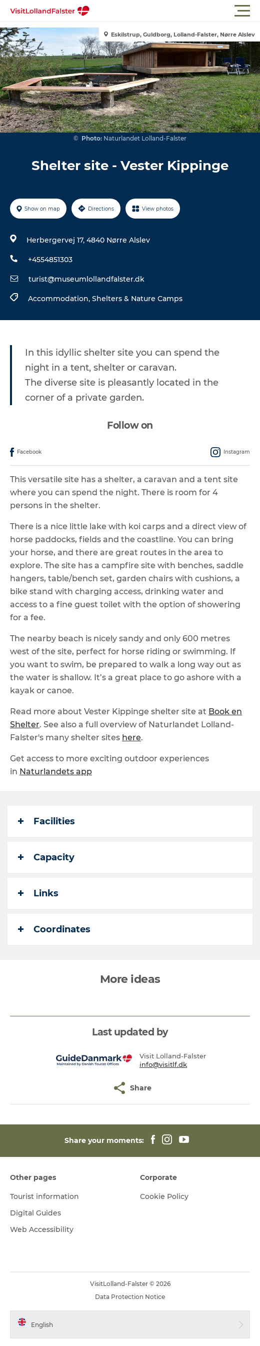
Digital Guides (35, 1212)
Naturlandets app (56, 771)
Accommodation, (60, 298)
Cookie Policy (164, 1196)
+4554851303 (50, 259)
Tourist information (44, 1196)
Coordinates (54, 929)
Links (38, 893)
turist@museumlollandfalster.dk (86, 279)
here (131, 737)
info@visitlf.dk (163, 1064)
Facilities (46, 821)
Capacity (46, 857)
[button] (175, 11)
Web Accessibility (42, 1229)
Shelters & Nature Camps (137, 298)
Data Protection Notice (130, 1296)
